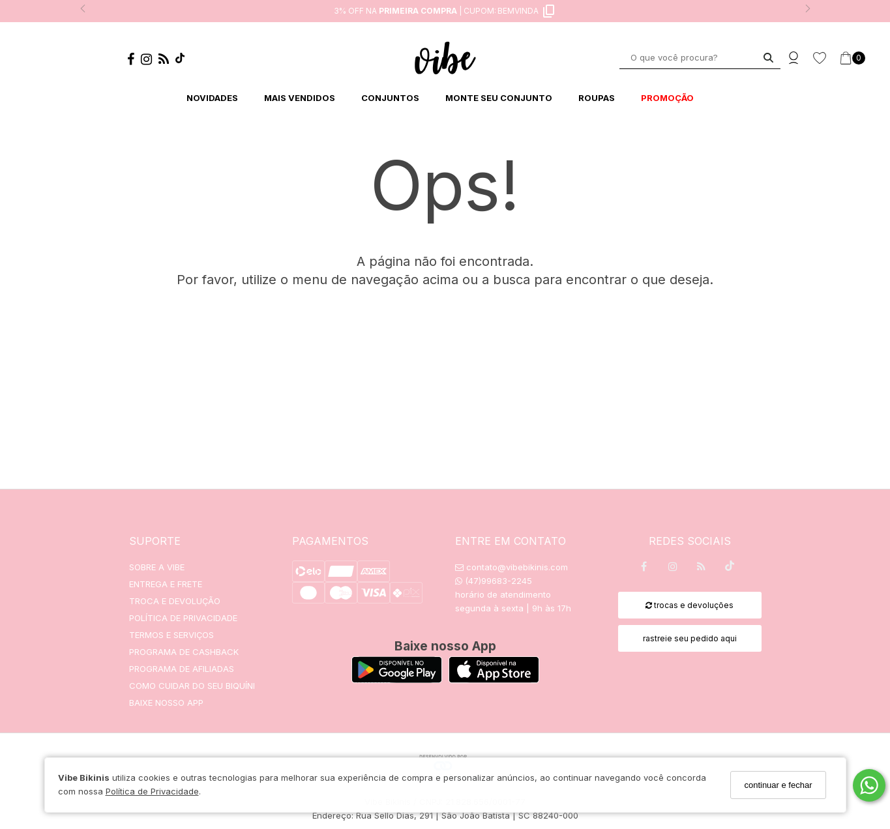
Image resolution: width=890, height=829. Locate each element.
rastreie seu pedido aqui (690, 638)
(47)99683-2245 (493, 580)
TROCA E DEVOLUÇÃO (174, 601)
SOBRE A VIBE (157, 567)
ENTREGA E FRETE (165, 584)
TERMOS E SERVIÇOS (171, 635)
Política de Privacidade (152, 791)
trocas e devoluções (689, 605)
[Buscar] (768, 57)
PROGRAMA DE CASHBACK (184, 652)
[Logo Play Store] (396, 679)
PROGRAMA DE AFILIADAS (181, 668)
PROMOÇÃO (667, 98)
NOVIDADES (212, 98)
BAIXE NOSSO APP (166, 702)
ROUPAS (596, 98)
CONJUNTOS (390, 98)
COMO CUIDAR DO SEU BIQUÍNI (192, 685)
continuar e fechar (778, 785)
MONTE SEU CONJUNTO (498, 98)
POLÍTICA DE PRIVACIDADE (183, 618)
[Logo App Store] (494, 679)
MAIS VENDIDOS (299, 98)
